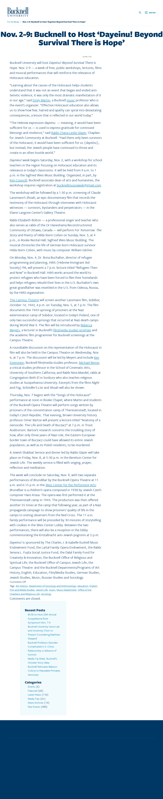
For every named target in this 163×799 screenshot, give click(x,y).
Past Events (34, 707)
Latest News (34, 694)
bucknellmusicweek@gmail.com (79, 185)
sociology (46, 594)
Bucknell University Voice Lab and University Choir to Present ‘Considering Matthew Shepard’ (44, 633)
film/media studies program (72, 330)
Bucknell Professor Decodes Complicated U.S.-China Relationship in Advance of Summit (43, 649)
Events (31, 686)
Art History (22, 586)
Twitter (100, 57)
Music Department (67, 590)
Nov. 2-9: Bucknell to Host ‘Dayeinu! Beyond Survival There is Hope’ (54, 21)
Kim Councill (18, 180)
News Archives (35, 702)
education (82, 586)
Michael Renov (89, 362)
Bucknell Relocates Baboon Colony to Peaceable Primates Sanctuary (44, 670)
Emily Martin (41, 100)
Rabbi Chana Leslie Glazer (68, 132)
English (93, 586)
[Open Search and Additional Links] (147, 12)
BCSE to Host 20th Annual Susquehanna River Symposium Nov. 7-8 (42, 618)
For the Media (13, 21)
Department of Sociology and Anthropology (52, 586)
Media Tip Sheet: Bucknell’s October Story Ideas (42, 661)
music (71, 100)
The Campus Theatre (24, 299)
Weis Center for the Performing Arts (70, 484)
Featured (32, 691)
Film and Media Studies (22, 590)
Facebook (95, 57)
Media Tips (34, 699)
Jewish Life (42, 590)
